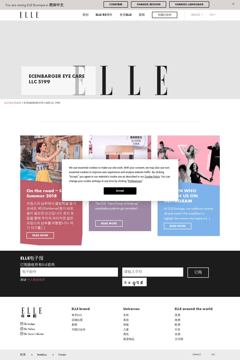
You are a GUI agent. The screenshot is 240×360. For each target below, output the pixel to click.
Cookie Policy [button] (152, 176)
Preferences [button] (135, 180)
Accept (120, 190)
